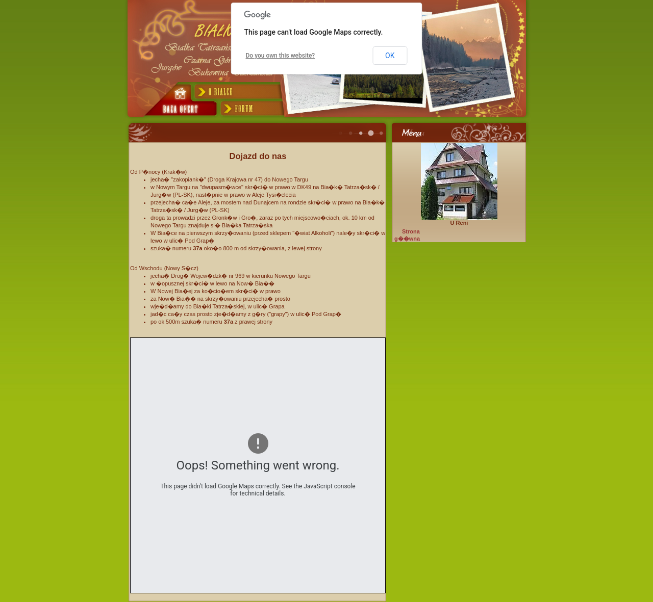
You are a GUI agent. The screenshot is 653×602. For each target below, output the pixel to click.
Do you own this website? (280, 55)
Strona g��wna (407, 235)
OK (389, 55)
